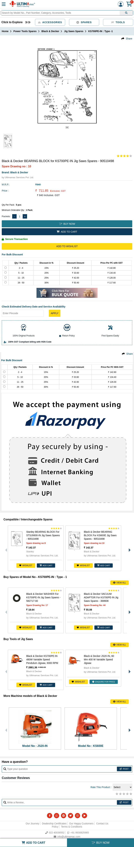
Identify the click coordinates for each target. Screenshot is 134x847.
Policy (55, 826)
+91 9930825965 (78, 832)
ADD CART (46, 565)
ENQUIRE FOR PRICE (103, 682)
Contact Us (102, 823)
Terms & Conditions (71, 826)
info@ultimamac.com (67, 836)
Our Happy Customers (81, 823)
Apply (54, 313)
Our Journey (32, 823)
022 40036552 (55, 832)
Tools (118, 22)
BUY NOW (67, 223)
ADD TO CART (67, 231)
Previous (5, 548)
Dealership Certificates (54, 823)
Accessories (50, 22)
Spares (84, 22)
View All (119, 582)
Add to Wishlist (67, 246)
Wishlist (25, 565)
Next (129, 548)
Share (129, 38)
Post (124, 769)
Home (5, 31)
